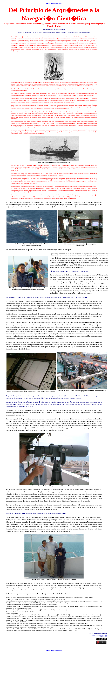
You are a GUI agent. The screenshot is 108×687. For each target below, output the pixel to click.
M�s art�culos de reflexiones (54, 3)
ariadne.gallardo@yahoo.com (99, 635)
